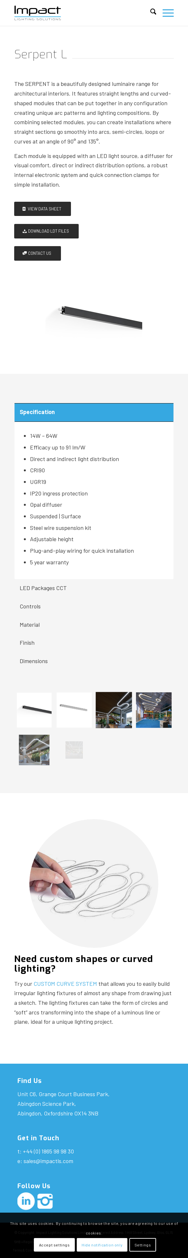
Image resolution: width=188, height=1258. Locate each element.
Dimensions (34, 660)
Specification (37, 411)
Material (30, 624)
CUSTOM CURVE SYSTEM (65, 983)
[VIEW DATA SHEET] (42, 209)
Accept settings (54, 1245)
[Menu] (165, 13)
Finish (27, 642)
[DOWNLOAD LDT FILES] (46, 231)
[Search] (150, 13)
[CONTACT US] (37, 253)
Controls (30, 606)
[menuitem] (150, 13)
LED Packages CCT (43, 587)
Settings (142, 1245)
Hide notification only (102, 1245)
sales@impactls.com (48, 1160)
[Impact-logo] (78, 13)
